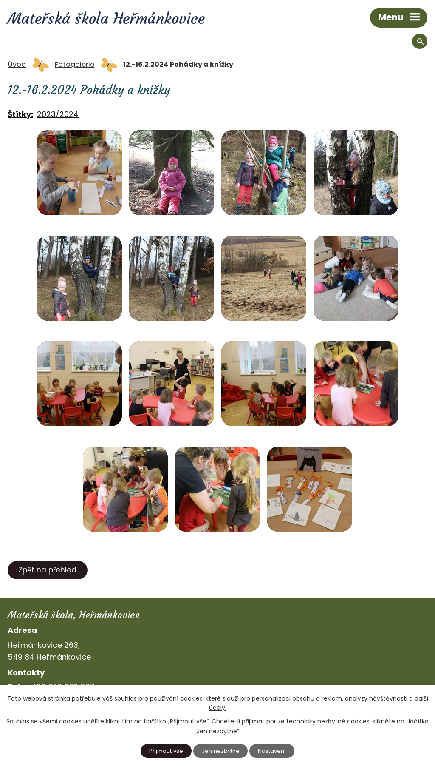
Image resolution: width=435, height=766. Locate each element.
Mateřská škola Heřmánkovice (106, 18)
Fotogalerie (74, 64)
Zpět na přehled (47, 570)
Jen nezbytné (221, 751)
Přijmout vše (166, 751)
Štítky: (20, 114)
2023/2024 (58, 114)
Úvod (17, 64)
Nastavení (272, 751)
